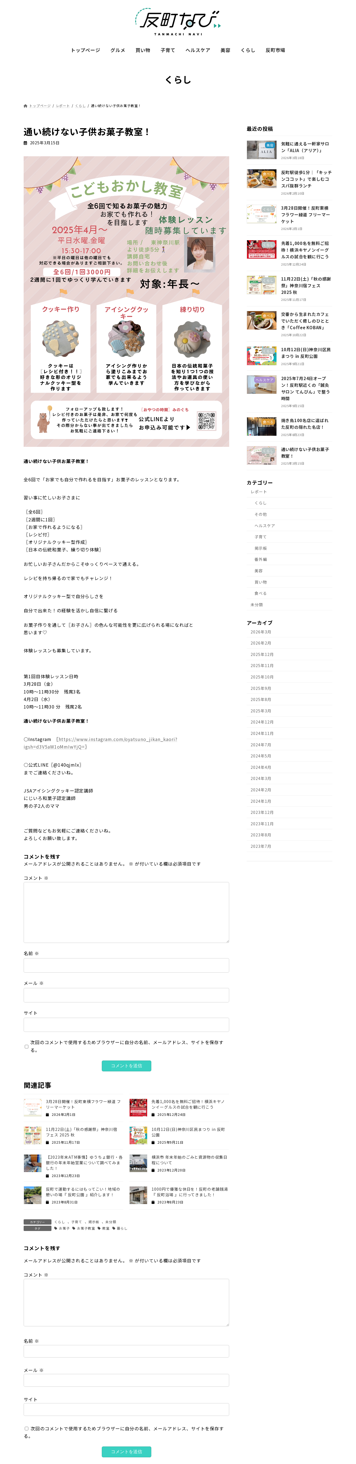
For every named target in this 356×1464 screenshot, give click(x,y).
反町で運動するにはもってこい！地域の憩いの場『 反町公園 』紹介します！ (83, 1191)
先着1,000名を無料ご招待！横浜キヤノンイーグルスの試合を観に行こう (188, 1104)
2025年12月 (262, 654)
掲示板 (93, 1221)
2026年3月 (261, 632)
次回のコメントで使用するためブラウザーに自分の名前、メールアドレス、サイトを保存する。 (127, 1046)
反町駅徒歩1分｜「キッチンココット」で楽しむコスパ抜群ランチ (306, 179)
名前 (31, 953)
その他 (260, 514)
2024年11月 (262, 733)
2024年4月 (261, 767)
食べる (260, 593)
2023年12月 (262, 812)
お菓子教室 (86, 1228)
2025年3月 (261, 711)
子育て (76, 1221)
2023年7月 (261, 846)
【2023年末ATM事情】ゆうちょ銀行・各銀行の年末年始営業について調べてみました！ (84, 1162)
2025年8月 (261, 699)
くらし (59, 1221)
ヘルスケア (264, 525)
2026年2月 (261, 643)
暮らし (122, 1228)
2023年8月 (261, 835)
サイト (31, 1012)
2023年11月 (262, 823)
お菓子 (64, 1228)
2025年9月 (261, 688)
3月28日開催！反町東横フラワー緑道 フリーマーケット (305, 214)
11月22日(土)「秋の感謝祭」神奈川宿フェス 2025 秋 (306, 285)
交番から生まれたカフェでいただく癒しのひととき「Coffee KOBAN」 (305, 320)
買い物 (260, 582)
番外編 (260, 559)
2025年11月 (262, 665)
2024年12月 (262, 722)
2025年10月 (262, 677)
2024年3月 (261, 778)
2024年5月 (261, 756)
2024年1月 (261, 801)
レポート (259, 491)
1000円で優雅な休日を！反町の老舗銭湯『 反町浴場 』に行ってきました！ (190, 1191)
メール (34, 983)
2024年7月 (261, 744)
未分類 (110, 1221)
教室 (106, 1228)
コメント (36, 878)
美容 (258, 570)
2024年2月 (261, 789)
